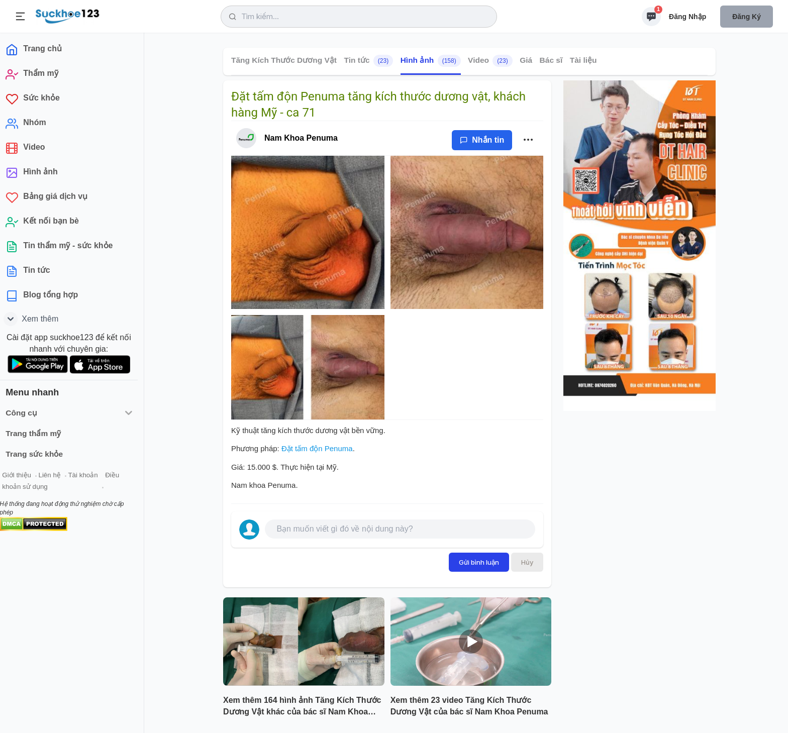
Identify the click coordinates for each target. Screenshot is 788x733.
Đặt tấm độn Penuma (317, 448)
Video (490, 61)
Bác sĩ (551, 60)
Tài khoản (89, 476)
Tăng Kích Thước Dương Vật (284, 60)
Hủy (527, 562)
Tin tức (368, 61)
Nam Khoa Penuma (301, 138)
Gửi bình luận (479, 562)
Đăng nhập (687, 17)
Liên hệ (56, 476)
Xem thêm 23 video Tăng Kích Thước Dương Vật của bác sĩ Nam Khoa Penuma (469, 706)
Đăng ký (746, 17)
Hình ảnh (431, 61)
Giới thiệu (23, 476)
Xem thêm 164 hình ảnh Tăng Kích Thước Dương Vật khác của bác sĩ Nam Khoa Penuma (302, 707)
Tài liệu (583, 60)
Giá (526, 60)
